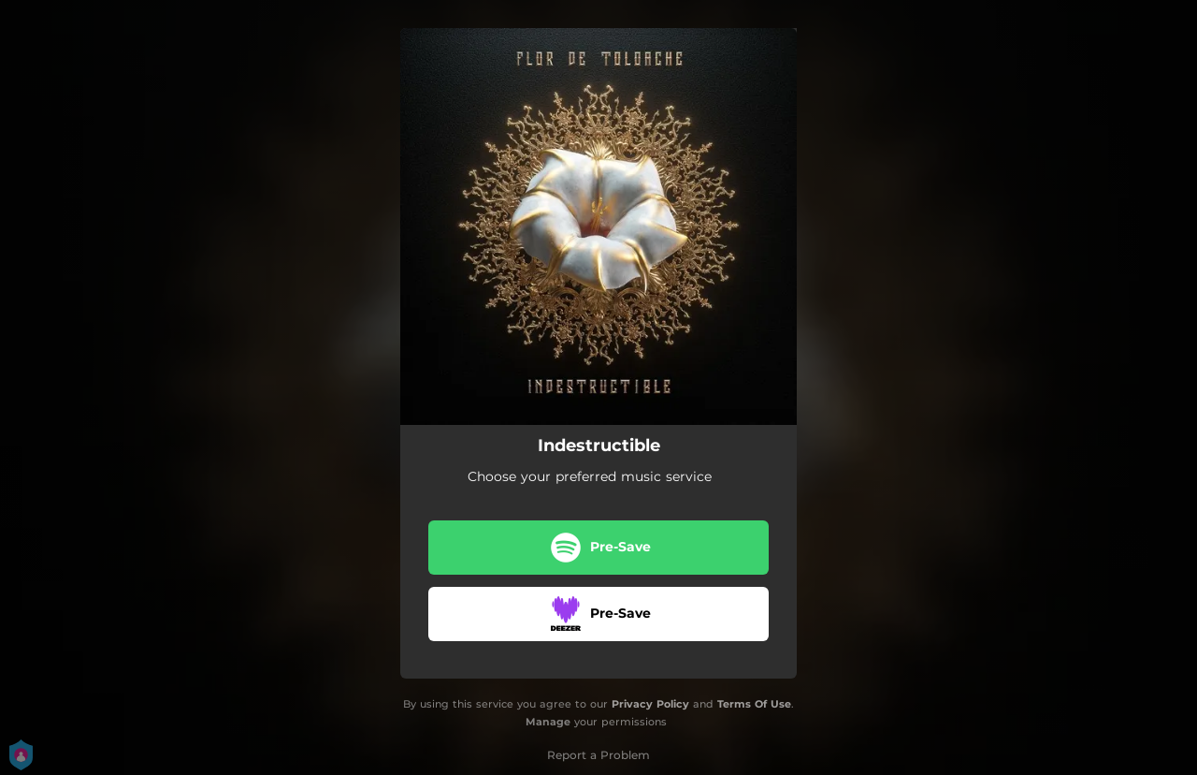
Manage (548, 721)
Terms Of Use (754, 703)
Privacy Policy (650, 703)
